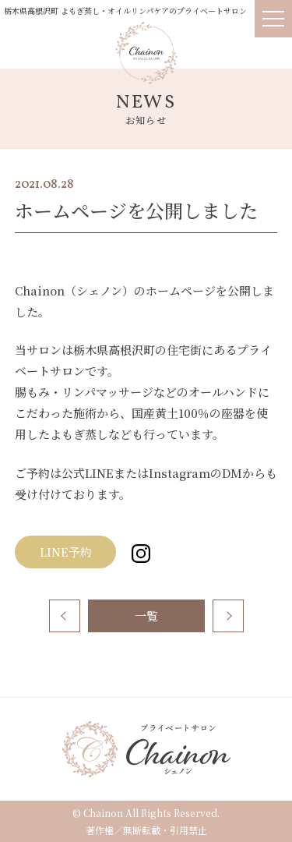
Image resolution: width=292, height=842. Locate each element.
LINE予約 (72, 551)
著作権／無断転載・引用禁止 (146, 830)
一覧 (146, 615)
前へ (64, 616)
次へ (228, 616)
